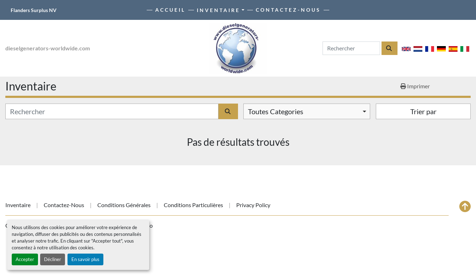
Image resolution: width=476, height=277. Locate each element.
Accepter (25, 259)
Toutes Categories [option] (275, 111)
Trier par (423, 111)
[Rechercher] (111, 111)
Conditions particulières (193, 204)
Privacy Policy (253, 204)
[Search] (351, 48)
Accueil (170, 10)
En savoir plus (85, 259)
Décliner (52, 259)
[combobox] (306, 111)
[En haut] (465, 206)
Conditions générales (124, 204)
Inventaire (218, 10)
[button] (220, 10)
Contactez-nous (288, 10)
